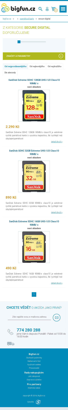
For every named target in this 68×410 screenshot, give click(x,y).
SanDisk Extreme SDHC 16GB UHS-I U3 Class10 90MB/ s (34, 223)
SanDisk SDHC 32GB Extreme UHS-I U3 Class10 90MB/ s (34, 152)
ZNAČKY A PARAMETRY (18, 56)
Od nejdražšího (54, 66)
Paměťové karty (27, 19)
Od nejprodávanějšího (15, 66)
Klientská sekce (34, 388)
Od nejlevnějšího (37, 66)
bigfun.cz (7, 19)
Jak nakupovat (34, 376)
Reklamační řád (34, 361)
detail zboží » (56, 142)
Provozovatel (34, 368)
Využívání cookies (34, 364)
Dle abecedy (10, 72)
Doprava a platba (34, 380)
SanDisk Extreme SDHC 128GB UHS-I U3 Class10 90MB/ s (34, 82)
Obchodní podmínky (34, 358)
